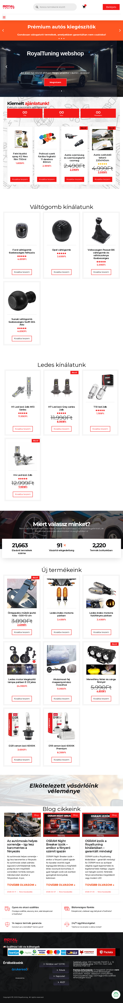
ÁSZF (61, 982)
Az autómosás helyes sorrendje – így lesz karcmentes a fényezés (22, 846)
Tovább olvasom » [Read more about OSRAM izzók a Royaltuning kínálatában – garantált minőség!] (99, 884)
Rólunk (60, 970)
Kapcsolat (59, 976)
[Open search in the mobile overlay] (55, 7)
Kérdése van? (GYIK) (54, 964)
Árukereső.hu (20, 978)
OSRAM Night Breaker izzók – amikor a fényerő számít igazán (58, 846)
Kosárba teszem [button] (22, 272)
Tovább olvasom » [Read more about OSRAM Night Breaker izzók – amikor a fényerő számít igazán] (60, 884)
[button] (4, 17)
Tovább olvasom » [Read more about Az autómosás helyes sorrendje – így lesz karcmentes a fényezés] (21, 884)
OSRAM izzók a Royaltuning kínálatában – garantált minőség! (98, 846)
